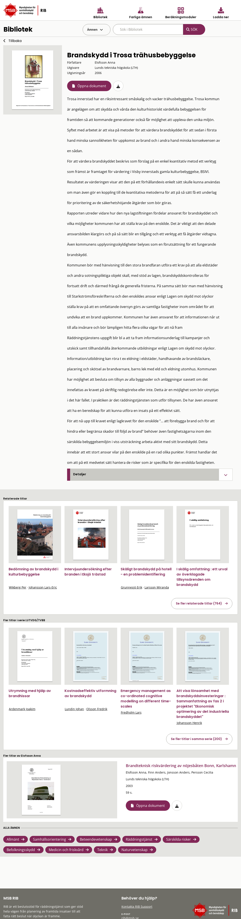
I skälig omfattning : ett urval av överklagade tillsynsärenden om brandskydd (201, 577)
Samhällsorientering (49, 839)
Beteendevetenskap (96, 839)
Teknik (102, 849)
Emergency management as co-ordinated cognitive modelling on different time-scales (146, 698)
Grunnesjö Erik (131, 587)
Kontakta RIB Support (136, 906)
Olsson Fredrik (96, 709)
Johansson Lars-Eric (43, 587)
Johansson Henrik (189, 723)
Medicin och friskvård (66, 849)
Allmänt (13, 839)
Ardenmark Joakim (22, 709)
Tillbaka (15, 40)
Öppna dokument (91, 86)
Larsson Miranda (157, 587)
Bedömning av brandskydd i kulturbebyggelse (33, 572)
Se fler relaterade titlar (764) (199, 603)
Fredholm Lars (131, 712)
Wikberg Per (17, 587)
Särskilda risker (178, 839)
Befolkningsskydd (21, 849)
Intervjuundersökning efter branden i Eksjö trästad (88, 572)
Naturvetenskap (134, 849)
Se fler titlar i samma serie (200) (196, 739)
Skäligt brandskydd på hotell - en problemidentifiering (146, 572)
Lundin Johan (74, 709)
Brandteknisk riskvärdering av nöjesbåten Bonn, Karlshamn (181, 765)
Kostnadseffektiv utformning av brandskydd (90, 693)
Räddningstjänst (139, 839)
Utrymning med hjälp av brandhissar (30, 693)
